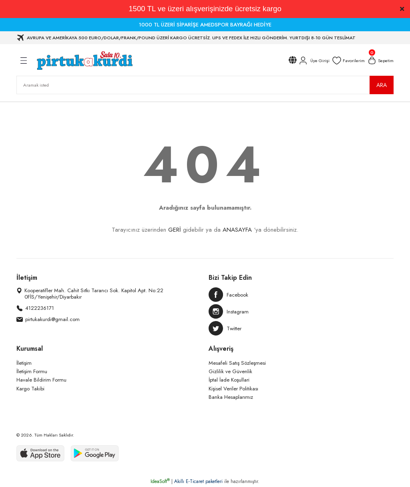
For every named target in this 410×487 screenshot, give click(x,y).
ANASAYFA (237, 229)
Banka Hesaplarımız (231, 397)
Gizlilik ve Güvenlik (230, 371)
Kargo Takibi (30, 388)
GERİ (174, 229)
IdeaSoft (160, 481)
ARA (381, 85)
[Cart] (380, 60)
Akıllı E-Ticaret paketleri (198, 481)
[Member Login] (314, 60)
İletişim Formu (31, 371)
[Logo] (84, 60)
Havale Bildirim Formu (41, 380)
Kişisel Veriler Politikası (233, 388)
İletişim (24, 363)
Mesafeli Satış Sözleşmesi (237, 363)
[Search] (205, 85)
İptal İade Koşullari (229, 380)
